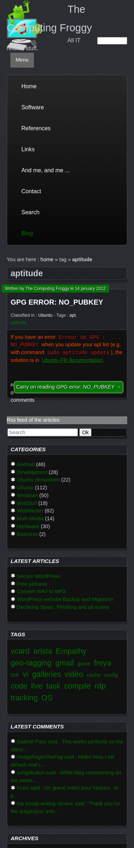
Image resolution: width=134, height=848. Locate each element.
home (46, 259)
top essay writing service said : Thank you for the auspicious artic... (65, 807)
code (19, 685)
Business (27, 534)
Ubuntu (45, 315)
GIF (15, 675)
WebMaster (30, 510)
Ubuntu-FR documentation (72, 360)
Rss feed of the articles (33, 420)
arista (42, 651)
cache (94, 675)
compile (77, 685)
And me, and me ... (45, 170)
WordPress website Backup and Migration (65, 599)
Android (26, 464)
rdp (99, 685)
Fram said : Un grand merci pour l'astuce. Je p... (65, 792)
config (111, 675)
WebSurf (27, 503)
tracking (24, 697)
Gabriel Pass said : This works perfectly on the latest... (67, 745)
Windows (27, 495)
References (36, 128)
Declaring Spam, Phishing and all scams (63, 607)
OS (47, 697)
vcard (20, 651)
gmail (64, 662)
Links (28, 149)
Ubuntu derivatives (38, 480)
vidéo (74, 674)
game (84, 664)
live (37, 685)
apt (72, 315)
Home (29, 86)
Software (32, 107)
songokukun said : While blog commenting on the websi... (66, 776)
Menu (22, 60)
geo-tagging (31, 662)
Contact (31, 191)
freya (102, 662)
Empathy (71, 651)
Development (32, 472)
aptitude (18, 322)
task (53, 685)
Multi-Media (30, 518)
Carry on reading (68, 387)
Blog (27, 233)
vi (26, 674)
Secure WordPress (38, 576)
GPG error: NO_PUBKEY (57, 302)
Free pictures (32, 584)
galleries (46, 674)
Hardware (28, 526)
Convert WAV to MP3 (41, 591)
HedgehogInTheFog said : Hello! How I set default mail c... (63, 761)
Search (30, 212)
